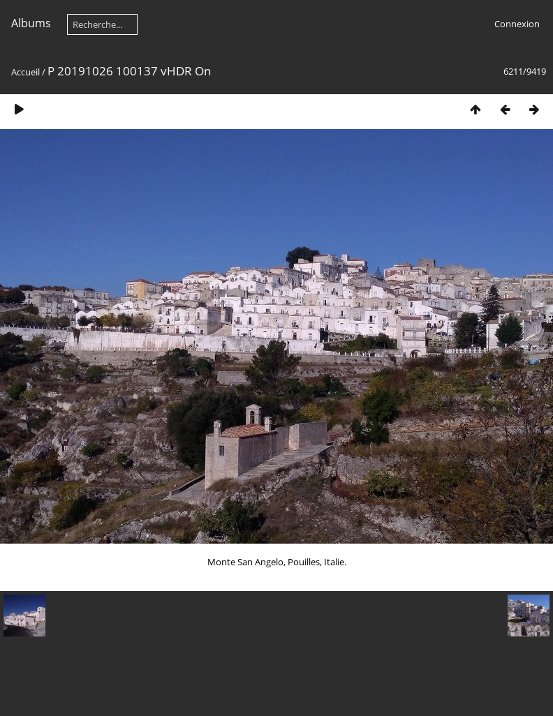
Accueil (25, 72)
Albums (31, 23)
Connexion (517, 23)
